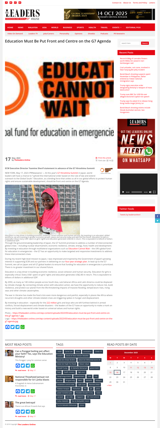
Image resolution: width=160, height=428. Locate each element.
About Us (127, 3)
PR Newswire (119, 33)
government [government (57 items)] (94, 368)
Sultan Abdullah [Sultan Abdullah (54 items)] (62, 401)
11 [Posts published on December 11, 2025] (131, 367)
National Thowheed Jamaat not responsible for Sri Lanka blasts (32, 378)
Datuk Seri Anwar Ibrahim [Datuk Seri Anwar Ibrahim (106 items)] (66, 360)
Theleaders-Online (22, 160)
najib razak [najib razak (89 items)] (82, 384)
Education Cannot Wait (79, 248)
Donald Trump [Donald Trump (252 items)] (62, 368)
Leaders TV (33, 33)
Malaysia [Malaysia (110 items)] (99, 380)
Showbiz (91, 33)
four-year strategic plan (76, 261)
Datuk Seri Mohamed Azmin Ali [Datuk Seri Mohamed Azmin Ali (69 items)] (89, 360)
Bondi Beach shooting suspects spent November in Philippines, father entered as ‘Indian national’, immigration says (135, 77)
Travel (104, 27)
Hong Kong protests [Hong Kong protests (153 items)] (64, 376)
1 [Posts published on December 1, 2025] (110, 362)
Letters (152, 3)
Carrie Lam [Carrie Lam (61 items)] (69, 351)
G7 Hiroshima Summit (67, 173)
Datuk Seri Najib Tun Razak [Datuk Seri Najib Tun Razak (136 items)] (66, 364)
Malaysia (33, 27)
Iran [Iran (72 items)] (96, 376)
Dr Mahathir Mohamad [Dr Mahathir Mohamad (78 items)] (79, 368)
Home (10, 27)
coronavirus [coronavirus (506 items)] (87, 351)
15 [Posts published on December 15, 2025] (110, 372)
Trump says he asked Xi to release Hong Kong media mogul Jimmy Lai (136, 102)
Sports (80, 27)
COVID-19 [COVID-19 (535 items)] (98, 351)
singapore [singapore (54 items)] (80, 397)
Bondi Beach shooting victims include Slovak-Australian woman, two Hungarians (135, 109)
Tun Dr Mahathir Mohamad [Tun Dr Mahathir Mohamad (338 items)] (66, 405)
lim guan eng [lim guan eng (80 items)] (70, 380)
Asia (44, 27)
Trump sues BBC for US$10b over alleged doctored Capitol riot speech (134, 95)
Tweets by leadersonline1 (130, 214)
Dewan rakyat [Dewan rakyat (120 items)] (84, 364)
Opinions (78, 33)
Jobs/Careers (48, 33)
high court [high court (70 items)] (81, 372)
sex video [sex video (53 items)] (69, 397)
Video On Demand (15, 33)
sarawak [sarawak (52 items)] (60, 397)
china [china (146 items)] (78, 351)
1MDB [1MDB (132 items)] (59, 351)
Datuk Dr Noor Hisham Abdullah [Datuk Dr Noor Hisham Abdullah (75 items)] (77, 356)
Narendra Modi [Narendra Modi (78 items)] (94, 384)
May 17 (32, 370)
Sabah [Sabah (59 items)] (98, 393)
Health (92, 27)
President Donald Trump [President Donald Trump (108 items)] (84, 393)
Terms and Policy (140, 3)
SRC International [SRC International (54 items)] (93, 397)
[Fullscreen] (154, 192)
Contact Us (116, 3)
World (54, 27)
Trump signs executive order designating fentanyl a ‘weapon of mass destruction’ (136, 87)
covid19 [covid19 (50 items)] (60, 356)
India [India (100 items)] (89, 376)
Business (67, 27)
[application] (139, 184)
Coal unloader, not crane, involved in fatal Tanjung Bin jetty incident (135, 68)
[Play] (123, 192)
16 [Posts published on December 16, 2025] (117, 372)
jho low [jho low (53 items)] (59, 380)
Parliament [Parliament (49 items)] (76, 389)
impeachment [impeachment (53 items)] (79, 376)
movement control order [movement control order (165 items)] (65, 384)
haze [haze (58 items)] (58, 372)
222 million (52, 302)
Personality (64, 33)
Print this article (103, 158)
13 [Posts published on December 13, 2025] (145, 367)
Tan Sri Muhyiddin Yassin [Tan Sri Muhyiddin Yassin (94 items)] (80, 401)
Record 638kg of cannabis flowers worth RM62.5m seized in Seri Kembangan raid (133, 60)
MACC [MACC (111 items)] (80, 380)
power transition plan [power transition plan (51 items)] (64, 393)
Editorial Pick (133, 27)
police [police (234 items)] (98, 389)
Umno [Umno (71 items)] (82, 405)
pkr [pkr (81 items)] (91, 389)
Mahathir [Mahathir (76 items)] (89, 380)
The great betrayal (25, 402)
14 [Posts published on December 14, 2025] (152, 367)
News (20, 27)
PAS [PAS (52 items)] (85, 389)
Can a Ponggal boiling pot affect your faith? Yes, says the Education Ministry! (34, 354)
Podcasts (104, 33)
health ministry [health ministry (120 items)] (69, 372)
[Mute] (150, 192)
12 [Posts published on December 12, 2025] (138, 367)
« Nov (109, 385)
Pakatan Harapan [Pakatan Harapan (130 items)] (63, 389)
